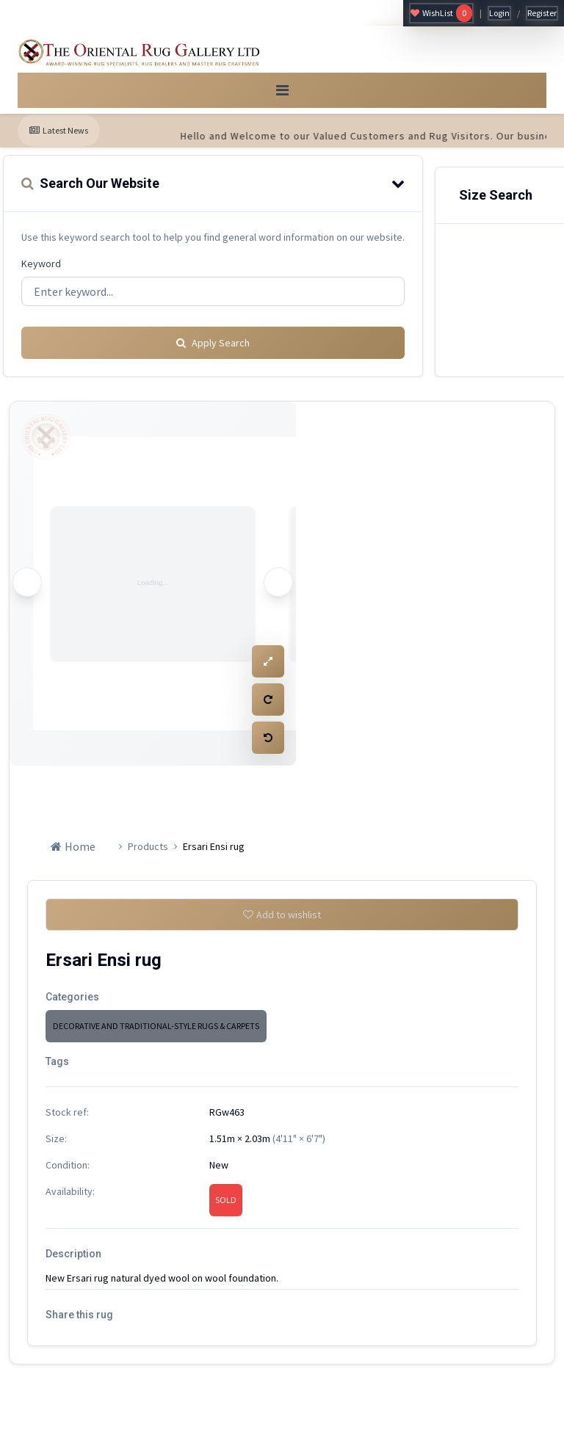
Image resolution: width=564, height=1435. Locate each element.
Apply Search (213, 348)
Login (499, 12)
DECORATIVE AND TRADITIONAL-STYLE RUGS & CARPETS (156, 1037)
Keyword (41, 275)
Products (148, 852)
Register (542, 12)
